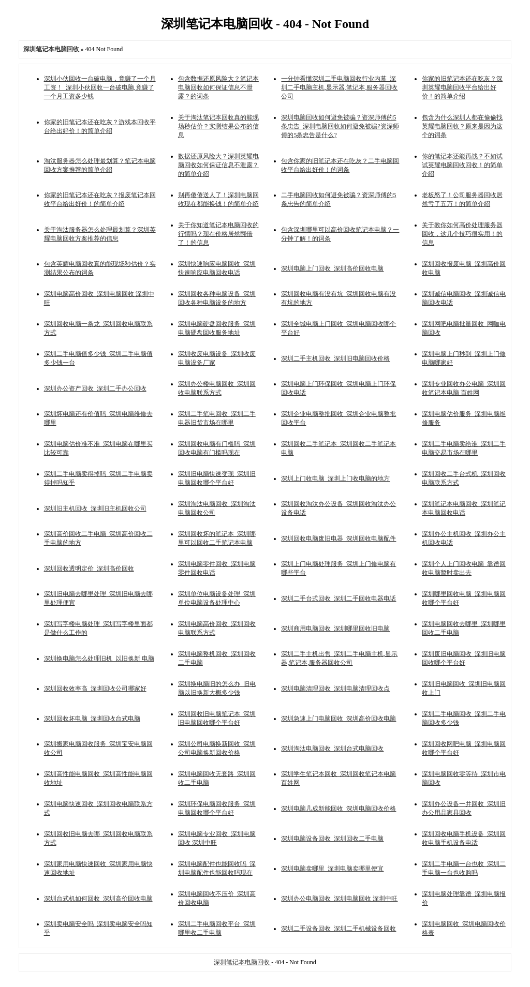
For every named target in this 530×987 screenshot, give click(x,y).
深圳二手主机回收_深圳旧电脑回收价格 (335, 358)
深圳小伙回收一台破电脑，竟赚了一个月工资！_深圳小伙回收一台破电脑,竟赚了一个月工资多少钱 (100, 87)
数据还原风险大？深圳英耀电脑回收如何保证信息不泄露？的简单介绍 (218, 165)
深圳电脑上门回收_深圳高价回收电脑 (332, 268)
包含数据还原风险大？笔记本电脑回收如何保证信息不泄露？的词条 (218, 87)
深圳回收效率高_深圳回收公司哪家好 (95, 688)
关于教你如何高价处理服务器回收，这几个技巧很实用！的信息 (462, 233)
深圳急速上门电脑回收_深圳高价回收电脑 (338, 718)
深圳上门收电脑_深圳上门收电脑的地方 (335, 478)
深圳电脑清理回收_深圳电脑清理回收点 (335, 688)
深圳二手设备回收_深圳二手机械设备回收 (338, 928)
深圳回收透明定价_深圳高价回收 (89, 568)
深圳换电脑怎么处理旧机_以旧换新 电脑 (99, 658)
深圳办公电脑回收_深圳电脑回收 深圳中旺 (339, 898)
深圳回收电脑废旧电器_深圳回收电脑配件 (338, 538)
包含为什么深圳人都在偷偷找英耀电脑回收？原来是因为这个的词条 (462, 126)
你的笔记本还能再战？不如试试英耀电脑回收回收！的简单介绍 (462, 165)
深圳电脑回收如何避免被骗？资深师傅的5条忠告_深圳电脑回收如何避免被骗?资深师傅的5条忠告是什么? (340, 126)
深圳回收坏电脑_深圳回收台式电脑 (92, 718)
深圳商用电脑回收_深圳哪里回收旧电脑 (335, 628)
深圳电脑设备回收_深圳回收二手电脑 (332, 838)
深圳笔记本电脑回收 (242, 962)
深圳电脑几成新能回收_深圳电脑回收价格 (338, 808)
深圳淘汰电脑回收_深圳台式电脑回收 (332, 748)
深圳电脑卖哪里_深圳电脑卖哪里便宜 (332, 868)
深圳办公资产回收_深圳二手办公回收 (95, 388)
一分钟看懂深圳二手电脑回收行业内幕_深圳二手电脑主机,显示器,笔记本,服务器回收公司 (339, 87)
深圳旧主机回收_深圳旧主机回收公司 (95, 508)
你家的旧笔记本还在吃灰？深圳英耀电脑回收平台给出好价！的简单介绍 (462, 87)
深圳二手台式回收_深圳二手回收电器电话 (338, 598)
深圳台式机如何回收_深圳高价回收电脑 (98, 898)
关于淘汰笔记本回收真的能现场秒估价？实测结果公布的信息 (218, 126)
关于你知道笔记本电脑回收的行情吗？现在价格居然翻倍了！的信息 (218, 233)
